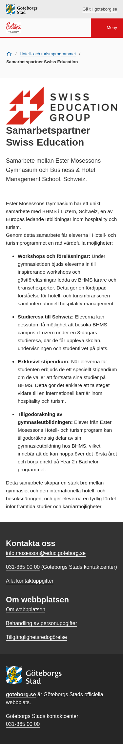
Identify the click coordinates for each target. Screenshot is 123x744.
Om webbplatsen (25, 609)
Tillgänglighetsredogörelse (36, 637)
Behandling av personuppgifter (41, 623)
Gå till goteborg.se (99, 9)
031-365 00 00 (23, 724)
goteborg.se (21, 694)
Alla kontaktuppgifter (29, 581)
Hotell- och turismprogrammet (48, 53)
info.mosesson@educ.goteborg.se (46, 553)
